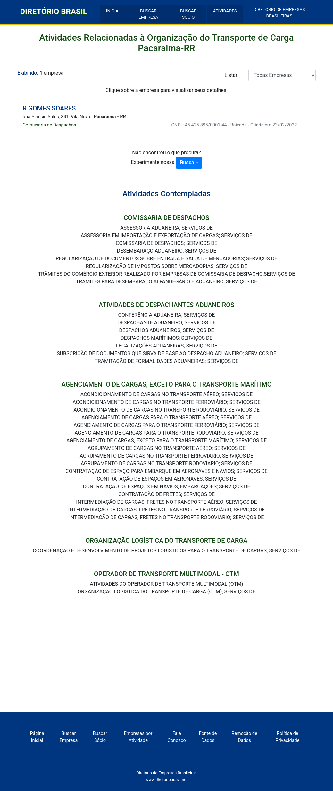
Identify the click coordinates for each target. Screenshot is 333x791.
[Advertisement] (167, 664)
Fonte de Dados (208, 737)
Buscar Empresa (69, 737)
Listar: (232, 75)
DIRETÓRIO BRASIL (53, 11)
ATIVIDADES (225, 10)
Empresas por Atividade (138, 737)
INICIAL (113, 10)
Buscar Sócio (100, 737)
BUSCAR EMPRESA (148, 14)
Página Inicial (37, 737)
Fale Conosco (177, 737)
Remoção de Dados (244, 737)
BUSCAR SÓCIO (188, 14)
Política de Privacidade (287, 737)
